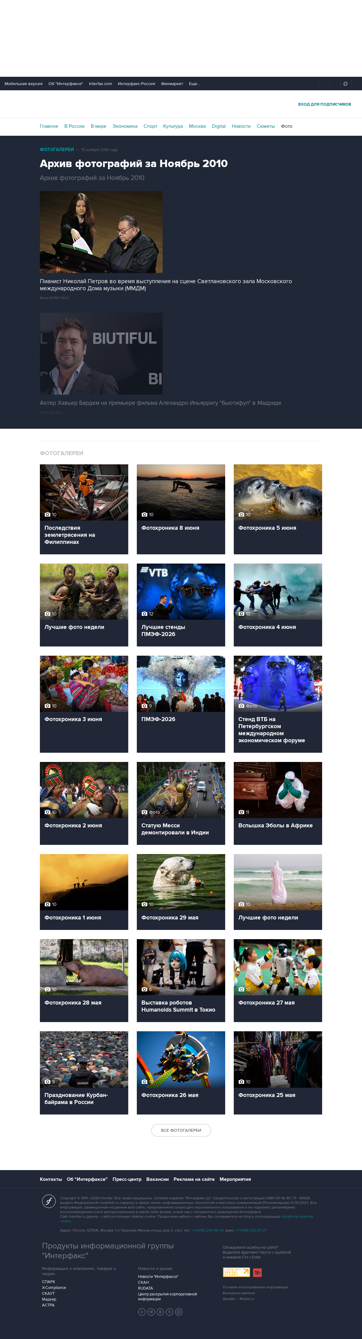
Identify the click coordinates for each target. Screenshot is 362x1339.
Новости (241, 126)
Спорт (150, 126)
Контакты (51, 1179)
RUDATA (145, 1288)
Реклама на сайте (194, 1179)
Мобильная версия (24, 83)
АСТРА (48, 1305)
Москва (197, 126)
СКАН (143, 1282)
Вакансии (157, 1179)
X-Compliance (54, 1287)
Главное (49, 126)
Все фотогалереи (181, 1130)
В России (74, 126)
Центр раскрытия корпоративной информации (167, 1297)
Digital (219, 126)
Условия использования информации (255, 1287)
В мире (98, 126)
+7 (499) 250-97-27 (251, 1230)
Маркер (49, 1299)
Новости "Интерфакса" (158, 1276)
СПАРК (48, 1281)
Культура (173, 126)
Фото (286, 126)
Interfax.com (100, 83)
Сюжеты (266, 126)
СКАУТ (48, 1293)
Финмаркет (172, 83)
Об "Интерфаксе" (65, 83)
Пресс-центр (127, 1179)
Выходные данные (239, 1293)
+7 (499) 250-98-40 (208, 1230)
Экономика (125, 126)
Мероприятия (235, 1179)
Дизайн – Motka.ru (238, 1299)
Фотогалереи (57, 150)
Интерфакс (181, 104)
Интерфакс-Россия (136, 83)
